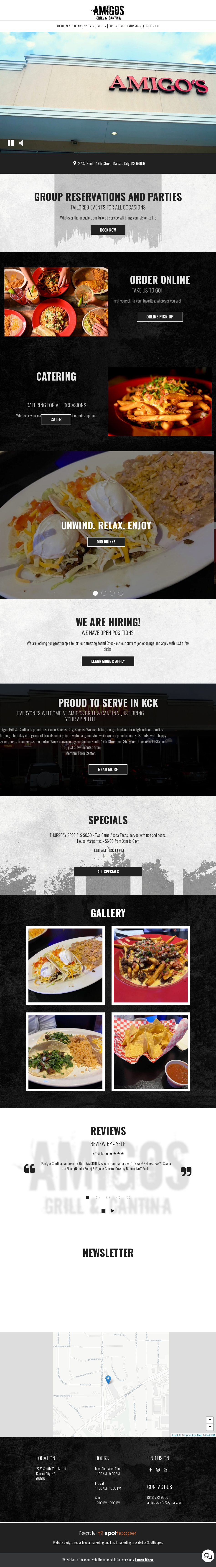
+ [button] (209, 1420)
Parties (113, 26)
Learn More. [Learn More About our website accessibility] (144, 1559)
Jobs (145, 26)
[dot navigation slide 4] (118, 1197)
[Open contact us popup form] (208, 1555)
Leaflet (176, 1435)
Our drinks (108, 542)
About (60, 26)
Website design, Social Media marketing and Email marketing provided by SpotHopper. (108, 1542)
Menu (69, 26)
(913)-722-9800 (157, 1497)
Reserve (154, 26)
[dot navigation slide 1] (87, 1197)
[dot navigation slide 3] (108, 1197)
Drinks (78, 26)
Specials (89, 26)
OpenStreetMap (193, 1435)
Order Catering (130, 26)
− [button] (209, 1427)
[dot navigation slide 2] (97, 1197)
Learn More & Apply (103, 662)
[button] (11, 144)
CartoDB (210, 1435)
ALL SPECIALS (108, 871)
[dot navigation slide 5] (128, 1197)
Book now (103, 231)
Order (101, 26)
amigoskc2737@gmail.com (165, 1502)
